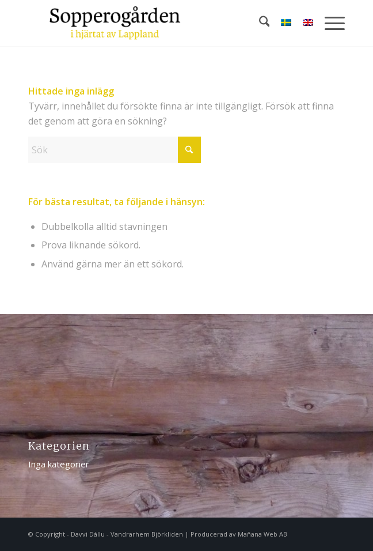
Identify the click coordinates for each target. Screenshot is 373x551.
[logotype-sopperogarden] (155, 23)
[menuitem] (259, 23)
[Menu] (329, 23)
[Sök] (259, 23)
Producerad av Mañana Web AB (239, 534)
